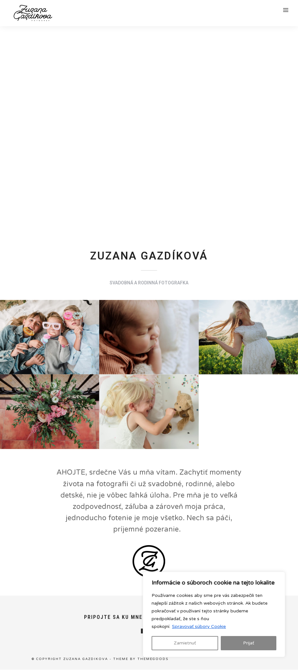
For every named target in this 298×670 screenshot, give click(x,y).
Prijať (248, 643)
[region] (214, 614)
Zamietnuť (185, 643)
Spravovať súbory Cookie (199, 626)
